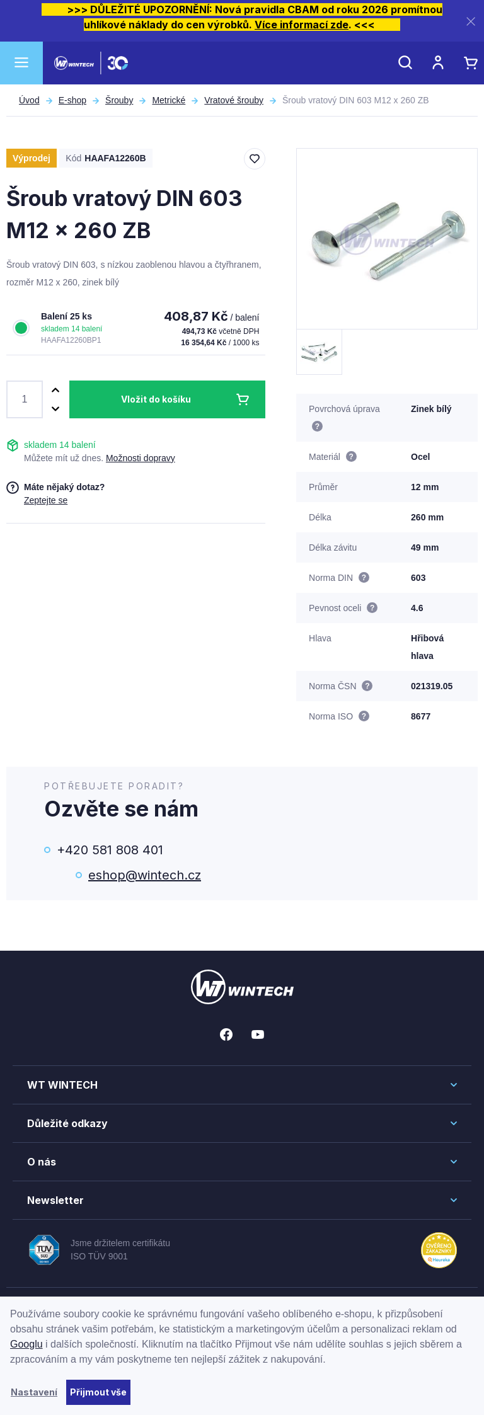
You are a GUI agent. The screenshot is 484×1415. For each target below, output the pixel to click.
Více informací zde (302, 24)
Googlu (26, 1344)
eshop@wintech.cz (144, 875)
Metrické (168, 100)
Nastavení (34, 1392)
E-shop (72, 100)
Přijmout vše (98, 1392)
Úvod (29, 100)
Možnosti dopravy (140, 458)
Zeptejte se (45, 500)
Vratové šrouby (233, 100)
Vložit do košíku (156, 399)
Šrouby (119, 100)
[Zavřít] (471, 21)
